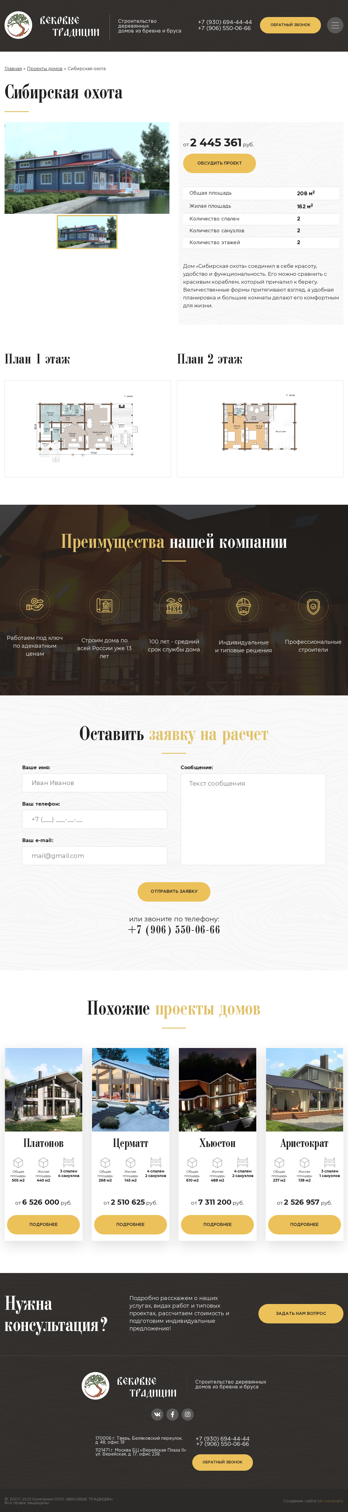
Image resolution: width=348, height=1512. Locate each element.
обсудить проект (219, 163)
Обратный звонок (290, 25)
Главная (13, 68)
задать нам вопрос (301, 1314)
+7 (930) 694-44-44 (225, 22)
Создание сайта (313, 1501)
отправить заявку (174, 891)
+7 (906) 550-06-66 (224, 28)
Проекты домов (45, 68)
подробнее (43, 1225)
